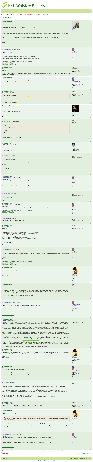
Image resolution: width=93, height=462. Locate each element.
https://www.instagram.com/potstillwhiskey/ (9, 64)
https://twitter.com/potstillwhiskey (7, 62)
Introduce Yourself (6, 17)
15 (85, 453)
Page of (73, 453)
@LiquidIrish (7, 275)
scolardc (5, 155)
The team (71, 458)
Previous (3, 450)
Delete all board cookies (78, 458)
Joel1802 (5, 68)
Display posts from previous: (38, 450)
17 (88, 453)
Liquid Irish (7, 274)
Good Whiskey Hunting (7, 49)
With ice (5, 226)
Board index (5, 458)
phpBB (42, 460)
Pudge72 (5, 144)
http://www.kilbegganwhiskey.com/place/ (31, 339)
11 (79, 453)
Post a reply (4, 19)
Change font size (90, 9)
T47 (4, 382)
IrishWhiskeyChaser (7, 121)
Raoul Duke (74, 28)
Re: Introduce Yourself (8, 21)
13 (82, 453)
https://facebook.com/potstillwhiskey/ (8, 63)
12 (81, 453)
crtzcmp (5, 320)
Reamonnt (73, 284)
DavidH (73, 274)
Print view (88, 9)
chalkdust (5, 193)
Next (90, 450)
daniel (5, 107)
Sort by (50, 450)
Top (90, 65)
